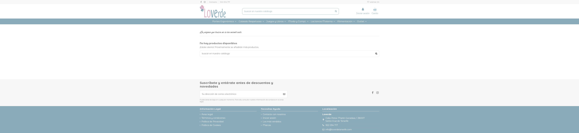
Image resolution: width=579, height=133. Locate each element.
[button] (298, 21)
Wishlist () (373, 2)
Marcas (267, 125)
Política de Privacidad (212, 121)
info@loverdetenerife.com (339, 129)
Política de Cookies (211, 125)
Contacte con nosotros (274, 114)
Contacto (213, 2)
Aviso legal (207, 114)
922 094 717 (225, 2)
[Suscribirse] (284, 94)
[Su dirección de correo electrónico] (240, 94)
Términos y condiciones (213, 118)
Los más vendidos (272, 121)
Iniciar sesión (269, 118)
